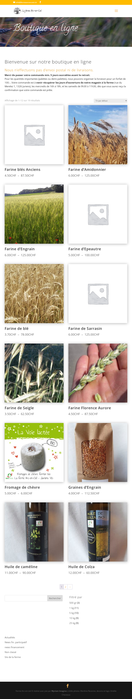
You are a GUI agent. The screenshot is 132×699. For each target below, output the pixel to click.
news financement (14, 647)
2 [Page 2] (65, 586)
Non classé (10, 652)
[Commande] (110, 101)
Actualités (10, 637)
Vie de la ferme (13, 657)
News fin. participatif (16, 642)
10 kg (72, 618)
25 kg (72, 623)
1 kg (71, 607)
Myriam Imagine (59, 691)
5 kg (71, 612)
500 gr (72, 602)
